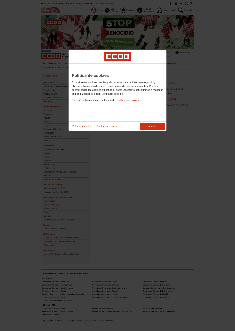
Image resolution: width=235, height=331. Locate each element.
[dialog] (117, 90)
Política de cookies (128, 100)
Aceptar (152, 126)
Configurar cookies (107, 126)
